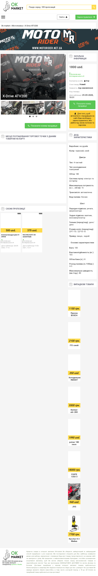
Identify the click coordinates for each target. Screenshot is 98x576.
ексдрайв (83, 146)
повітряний (74, 169)
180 (77, 174)
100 (76, 248)
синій (87, 151)
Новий (82, 84)
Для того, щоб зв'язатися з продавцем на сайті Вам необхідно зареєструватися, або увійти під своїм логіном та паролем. (82, 119)
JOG (74, 506)
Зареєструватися (86, 17)
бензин (84, 197)
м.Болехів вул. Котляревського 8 (7, 242)
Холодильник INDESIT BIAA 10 (74, 378)
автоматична (86, 192)
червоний (79, 151)
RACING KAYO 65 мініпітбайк (29, 236)
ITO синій (74, 345)
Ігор (87, 81)
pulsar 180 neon (74, 443)
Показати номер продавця (42, 125)
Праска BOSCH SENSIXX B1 (74, 314)
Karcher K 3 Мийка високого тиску (74, 540)
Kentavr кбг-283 (74, 411)
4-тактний (78, 162)
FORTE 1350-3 (74, 475)
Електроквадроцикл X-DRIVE (10, 236)
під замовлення (85, 88)
